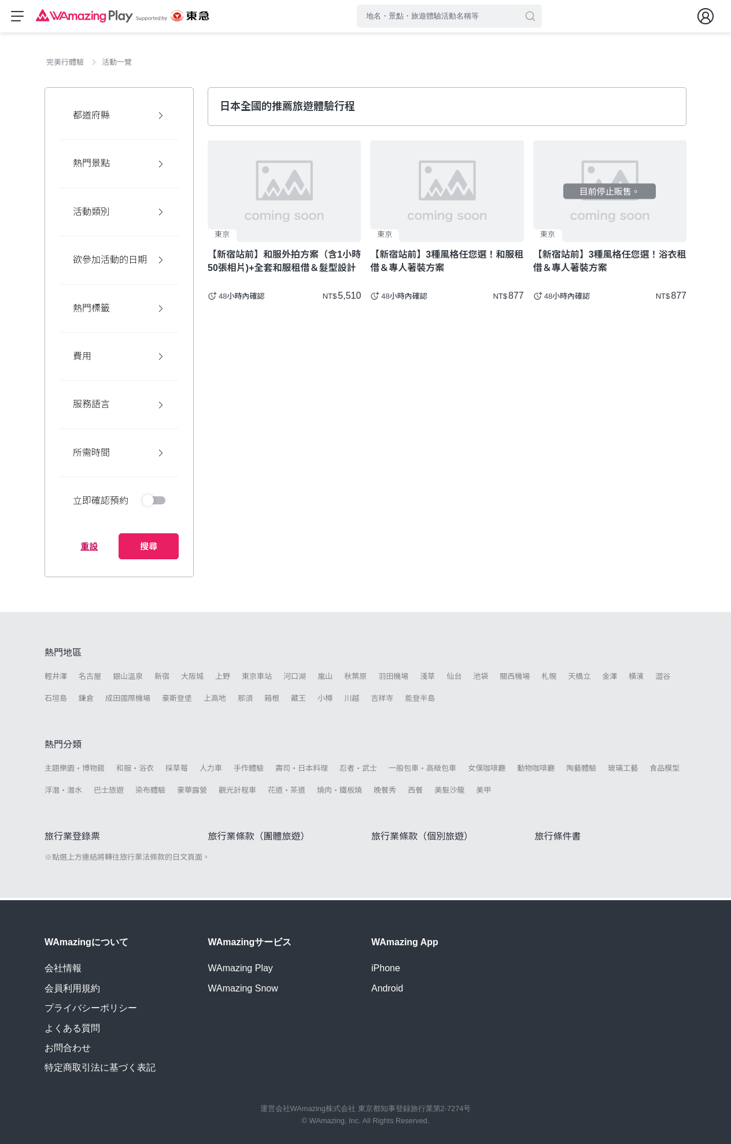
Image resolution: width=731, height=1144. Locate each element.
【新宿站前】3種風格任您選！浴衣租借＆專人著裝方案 (609, 263)
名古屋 (90, 678)
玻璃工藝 (623, 770)
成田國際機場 (127, 700)
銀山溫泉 (128, 678)
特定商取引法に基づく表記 (100, 1067)
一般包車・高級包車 (422, 770)
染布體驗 (150, 792)
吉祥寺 (382, 700)
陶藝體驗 (581, 770)
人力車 (211, 770)
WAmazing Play (240, 968)
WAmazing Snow (243, 988)
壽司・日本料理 (301, 770)
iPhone (385, 968)
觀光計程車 (237, 792)
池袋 (480, 678)
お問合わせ (68, 1048)
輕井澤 (56, 678)
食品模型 (664, 770)
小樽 (325, 700)
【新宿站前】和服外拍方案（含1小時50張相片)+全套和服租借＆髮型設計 (284, 263)
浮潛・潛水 (63, 792)
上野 (222, 678)
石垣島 (56, 700)
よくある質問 (72, 1028)
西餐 (415, 792)
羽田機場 (393, 678)
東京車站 (257, 678)
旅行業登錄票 (72, 839)
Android (387, 988)
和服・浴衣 (135, 770)
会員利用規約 (72, 988)
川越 (351, 700)
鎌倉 (86, 700)
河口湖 (294, 678)
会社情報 (63, 968)
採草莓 (176, 770)
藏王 (298, 700)
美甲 (483, 792)
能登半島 (420, 700)
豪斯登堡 (177, 700)
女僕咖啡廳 (486, 770)
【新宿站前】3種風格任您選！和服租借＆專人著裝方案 (446, 263)
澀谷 (662, 678)
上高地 (215, 700)
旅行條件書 (558, 839)
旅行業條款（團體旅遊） (259, 839)
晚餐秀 (385, 792)
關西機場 (515, 678)
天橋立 (579, 678)
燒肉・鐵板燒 (339, 792)
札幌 (548, 678)
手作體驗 (249, 770)
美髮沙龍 (449, 792)
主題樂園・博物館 (75, 770)
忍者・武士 (358, 770)
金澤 (609, 678)
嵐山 (325, 678)
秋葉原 (355, 678)
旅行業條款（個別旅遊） (422, 839)
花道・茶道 (286, 792)
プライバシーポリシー (91, 1008)
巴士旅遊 (109, 792)
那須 (245, 700)
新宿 (161, 678)
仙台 (454, 678)
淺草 (427, 678)
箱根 (271, 700)
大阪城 (192, 678)
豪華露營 (192, 792)
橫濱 (636, 678)
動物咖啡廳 (536, 770)
